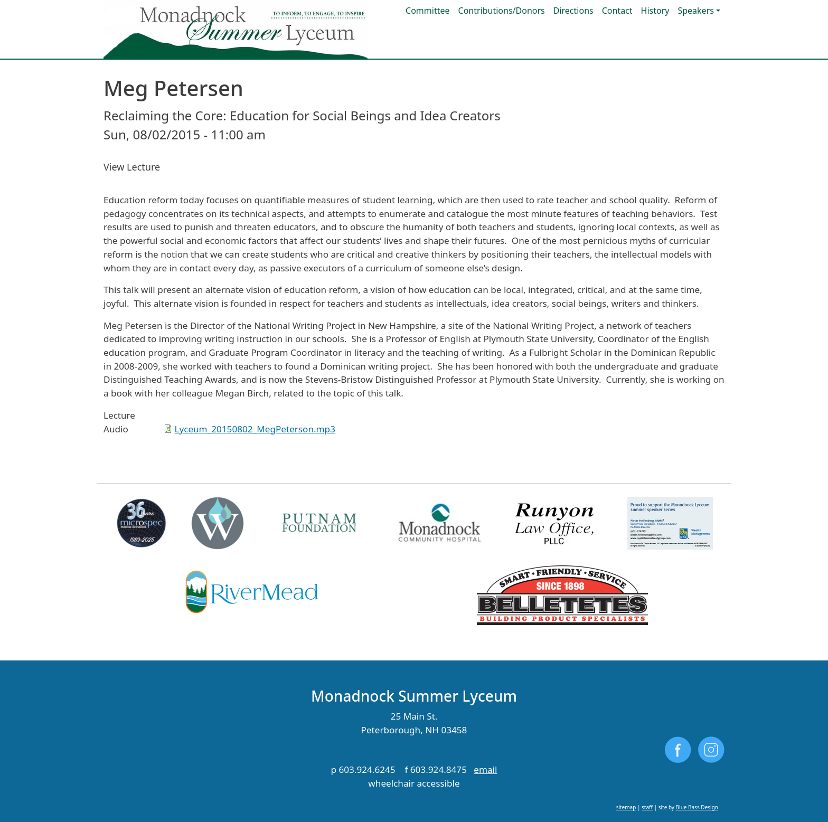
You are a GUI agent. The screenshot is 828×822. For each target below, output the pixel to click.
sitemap (626, 807)
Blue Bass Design (697, 807)
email (485, 769)
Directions (573, 10)
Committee (427, 10)
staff (647, 807)
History (655, 10)
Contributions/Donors (501, 10)
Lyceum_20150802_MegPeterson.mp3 (254, 429)
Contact (617, 10)
